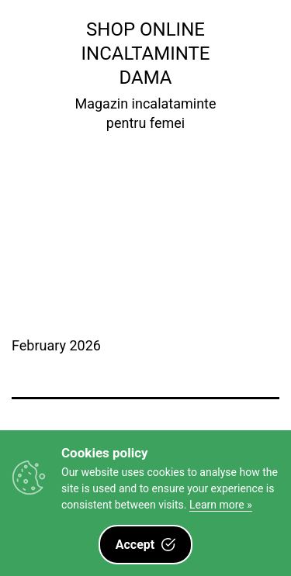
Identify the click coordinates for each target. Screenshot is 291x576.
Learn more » (220, 504)
